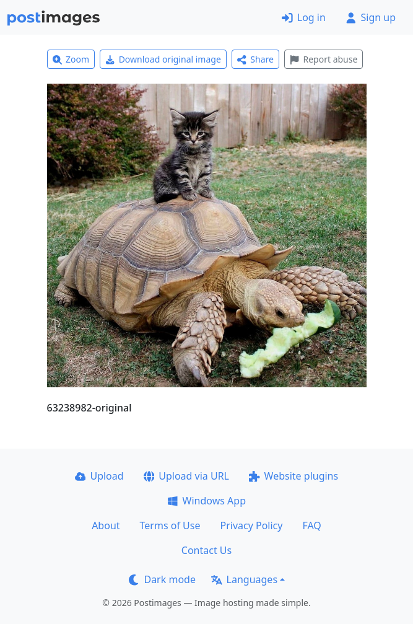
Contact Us (206, 550)
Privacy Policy (251, 525)
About (106, 525)
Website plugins (293, 476)
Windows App (206, 501)
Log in (304, 17)
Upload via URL (186, 476)
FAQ (311, 525)
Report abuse (323, 59)
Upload (99, 476)
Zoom (71, 59)
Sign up (371, 17)
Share (255, 59)
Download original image (163, 59)
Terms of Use (170, 525)
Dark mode (162, 579)
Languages (244, 579)
